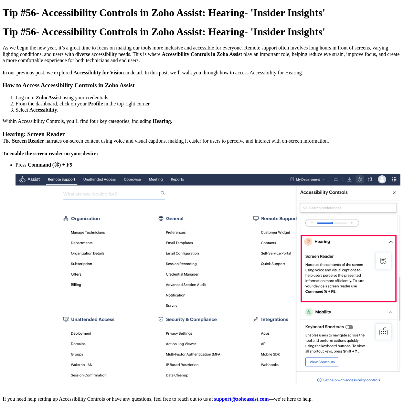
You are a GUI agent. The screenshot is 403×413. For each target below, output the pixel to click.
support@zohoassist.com (241, 399)
